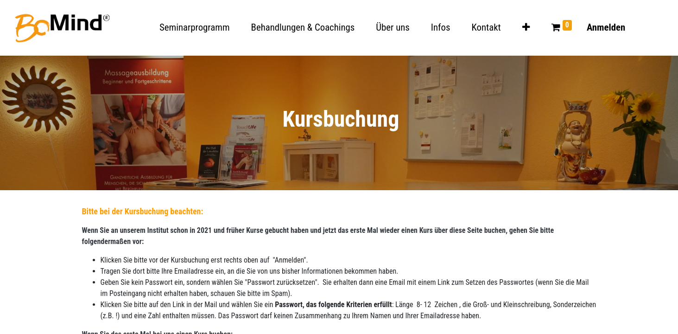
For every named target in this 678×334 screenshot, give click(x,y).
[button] (526, 28)
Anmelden (606, 27)
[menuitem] (195, 28)
